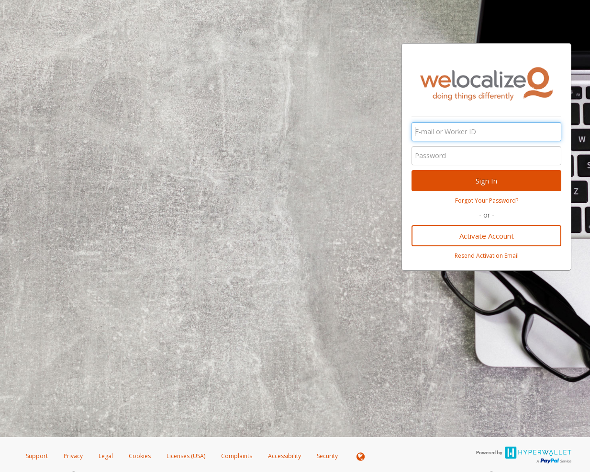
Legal (106, 456)
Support (37, 456)
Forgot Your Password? (486, 200)
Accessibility (284, 456)
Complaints (237, 456)
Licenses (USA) (187, 456)
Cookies (140, 456)
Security (327, 456)
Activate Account (486, 236)
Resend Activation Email (487, 256)
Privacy (73, 456)
